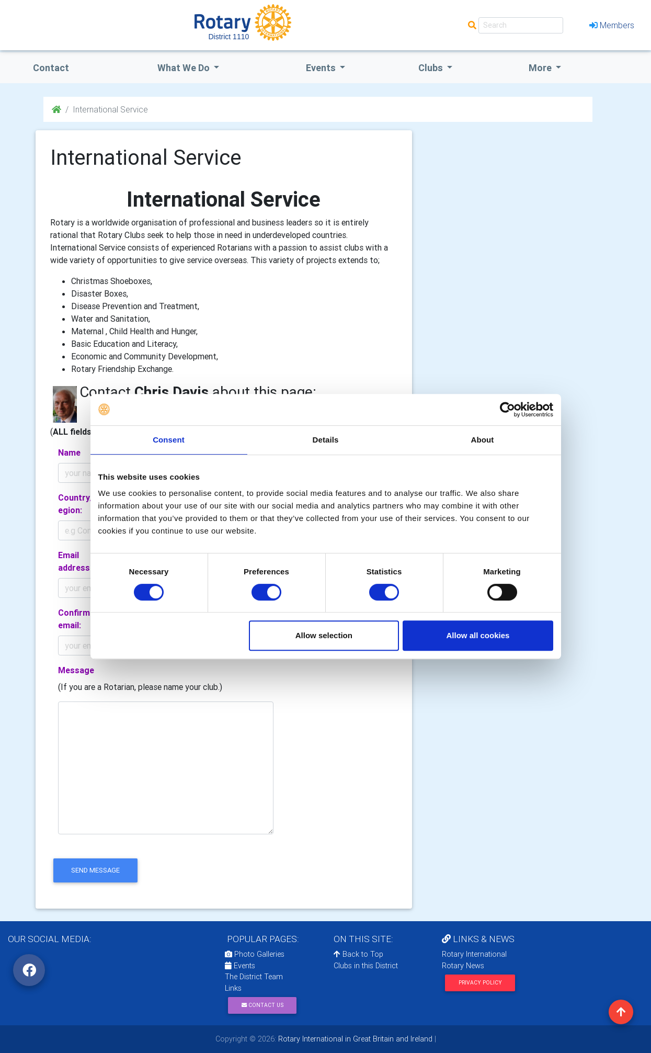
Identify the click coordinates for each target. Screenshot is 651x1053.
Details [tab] (326, 439)
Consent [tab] (169, 439)
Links (233, 988)
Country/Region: (78, 503)
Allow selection (323, 635)
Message (76, 670)
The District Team (254, 976)
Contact (51, 68)
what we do (184, 68)
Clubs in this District (366, 965)
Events (240, 965)
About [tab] (482, 439)
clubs (431, 68)
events (322, 68)
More (541, 68)
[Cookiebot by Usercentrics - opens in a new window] (507, 409)
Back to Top (358, 954)
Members (611, 25)
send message (95, 870)
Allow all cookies (478, 635)
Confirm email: (74, 618)
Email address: (75, 561)
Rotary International (474, 954)
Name (69, 452)
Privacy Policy (480, 982)
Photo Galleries (254, 954)
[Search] (520, 25)
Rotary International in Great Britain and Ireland (354, 1039)
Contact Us (262, 1005)
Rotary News (463, 965)
